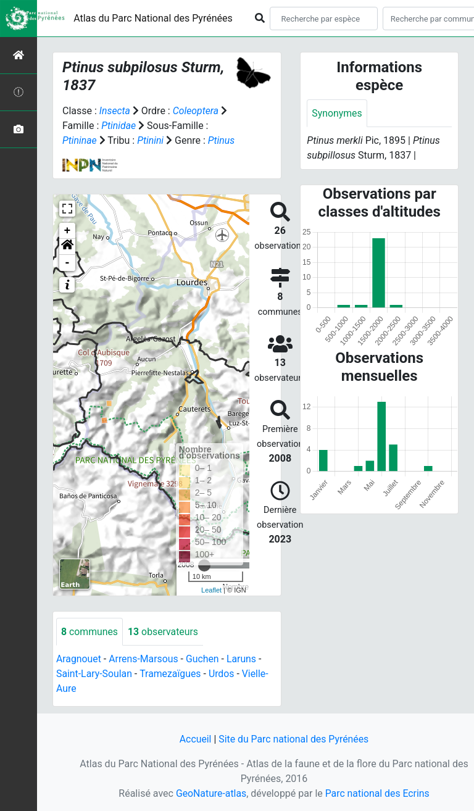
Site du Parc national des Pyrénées (294, 739)
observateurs (163, 632)
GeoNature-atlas (210, 793)
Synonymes (337, 113)
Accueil (194, 739)
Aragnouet (79, 659)
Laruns (243, 659)
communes (89, 632)
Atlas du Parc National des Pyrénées (153, 18)
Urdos (223, 674)
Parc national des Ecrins (377, 793)
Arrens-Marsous (144, 659)
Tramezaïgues (171, 674)
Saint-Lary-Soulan (94, 674)
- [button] (67, 263)
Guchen (203, 659)
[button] (67, 247)
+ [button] (67, 230)
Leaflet (211, 590)
